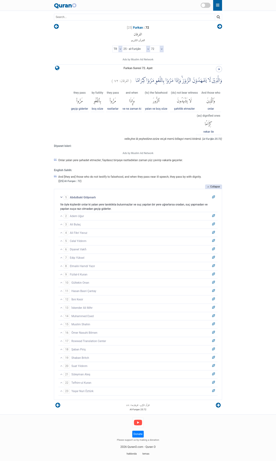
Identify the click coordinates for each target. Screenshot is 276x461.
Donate (138, 434)
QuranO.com (135, 447)
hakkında (132, 453)
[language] (57, 69)
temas (145, 453)
